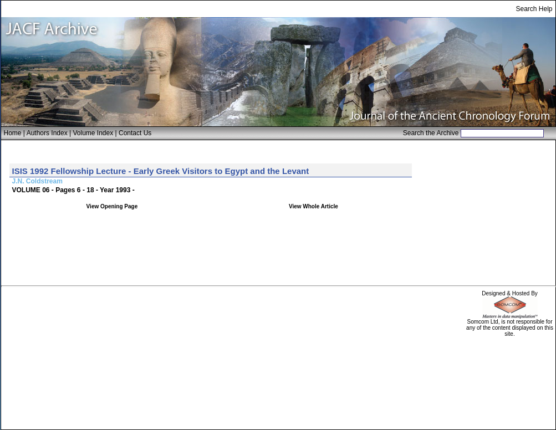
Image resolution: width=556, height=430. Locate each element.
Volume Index (93, 133)
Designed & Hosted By (510, 293)
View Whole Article (313, 206)
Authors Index (47, 133)
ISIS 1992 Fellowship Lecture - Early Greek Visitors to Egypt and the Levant (160, 171)
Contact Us (135, 133)
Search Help (534, 9)
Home (13, 133)
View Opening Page (112, 206)
